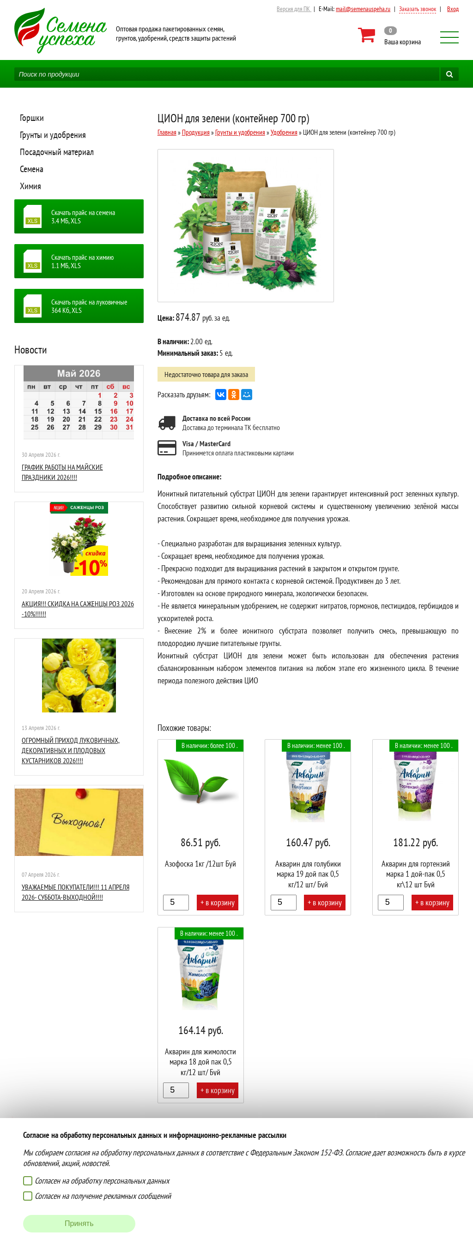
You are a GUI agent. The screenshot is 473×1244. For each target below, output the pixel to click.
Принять (79, 1223)
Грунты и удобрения (53, 135)
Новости (30, 349)
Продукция (196, 132)
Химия (30, 186)
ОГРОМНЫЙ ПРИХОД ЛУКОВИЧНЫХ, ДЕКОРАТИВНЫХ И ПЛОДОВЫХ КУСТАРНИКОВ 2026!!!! (71, 751)
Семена (31, 169)
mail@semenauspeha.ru (363, 9)
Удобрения (284, 132)
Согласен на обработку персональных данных (102, 1180)
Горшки (32, 118)
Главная (167, 132)
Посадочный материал (57, 152)
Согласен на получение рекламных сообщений (103, 1195)
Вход (453, 9)
